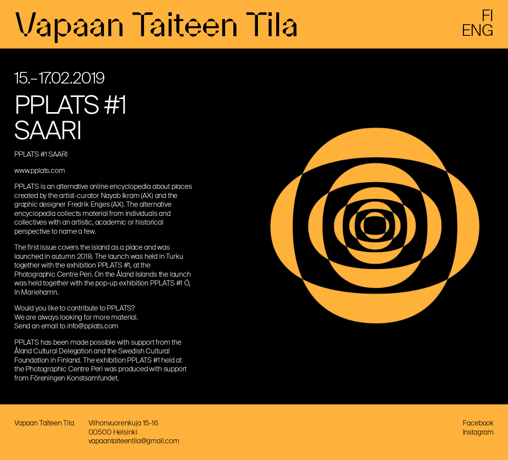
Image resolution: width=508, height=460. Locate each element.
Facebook (478, 423)
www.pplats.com (39, 170)
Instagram (478, 432)
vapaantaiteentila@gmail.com (134, 441)
